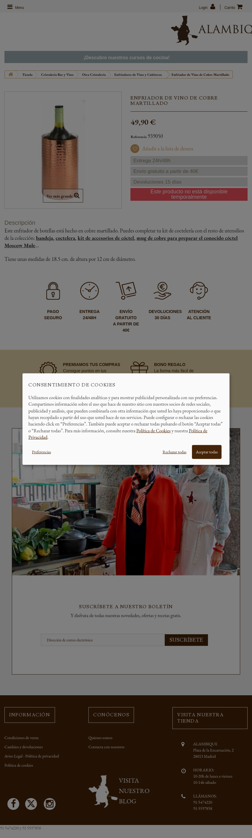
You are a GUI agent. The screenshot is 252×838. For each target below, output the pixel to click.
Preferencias (41, 451)
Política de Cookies (153, 430)
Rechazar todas (174, 451)
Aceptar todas (207, 451)
